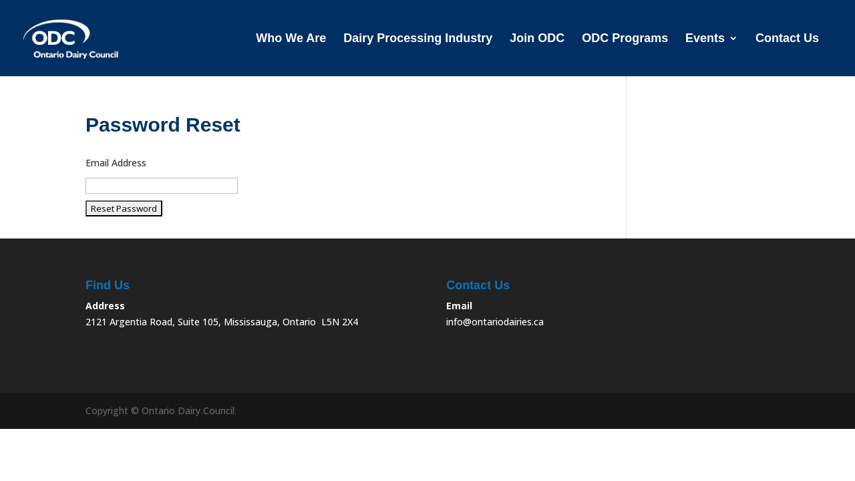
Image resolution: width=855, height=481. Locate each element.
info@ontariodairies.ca (495, 321)
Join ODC (537, 39)
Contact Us (787, 39)
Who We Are (291, 39)
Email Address (116, 162)
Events (705, 39)
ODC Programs (625, 39)
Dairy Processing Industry (417, 39)
